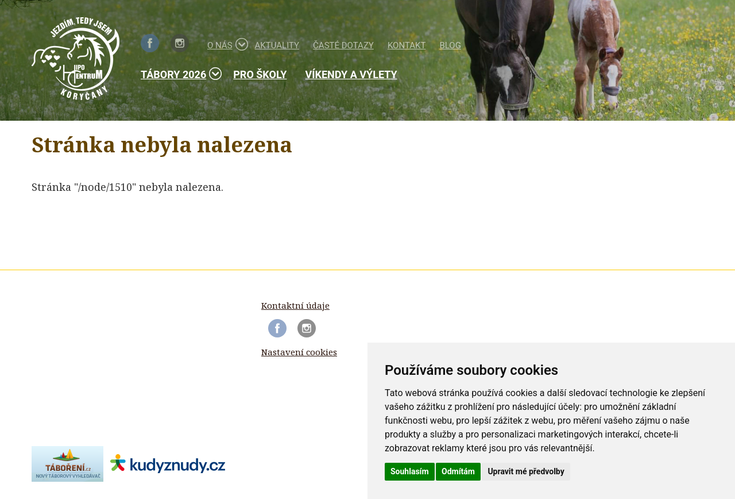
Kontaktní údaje (295, 305)
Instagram (180, 43)
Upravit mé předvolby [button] (526, 471)
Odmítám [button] (458, 471)
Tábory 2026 (178, 73)
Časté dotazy (343, 45)
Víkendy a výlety (351, 74)
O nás (224, 44)
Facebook (150, 43)
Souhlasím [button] (409, 471)
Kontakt (407, 45)
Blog (450, 45)
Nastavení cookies (299, 352)
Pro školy (260, 74)
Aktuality (277, 45)
